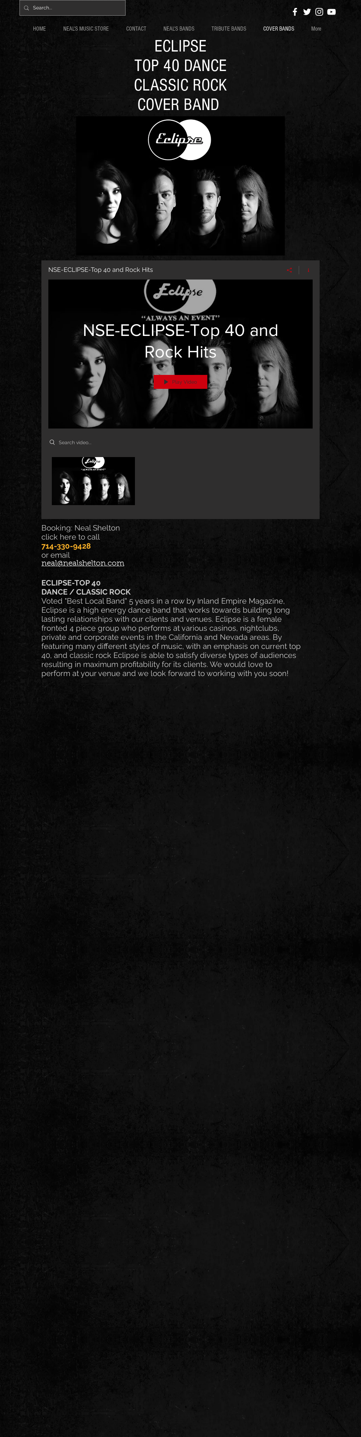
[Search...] (72, 7)
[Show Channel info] (306, 270)
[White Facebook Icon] (295, 12)
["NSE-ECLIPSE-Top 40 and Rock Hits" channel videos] (180, 483)
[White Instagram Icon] (319, 12)
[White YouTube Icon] (331, 12)
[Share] (289, 270)
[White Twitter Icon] (307, 12)
